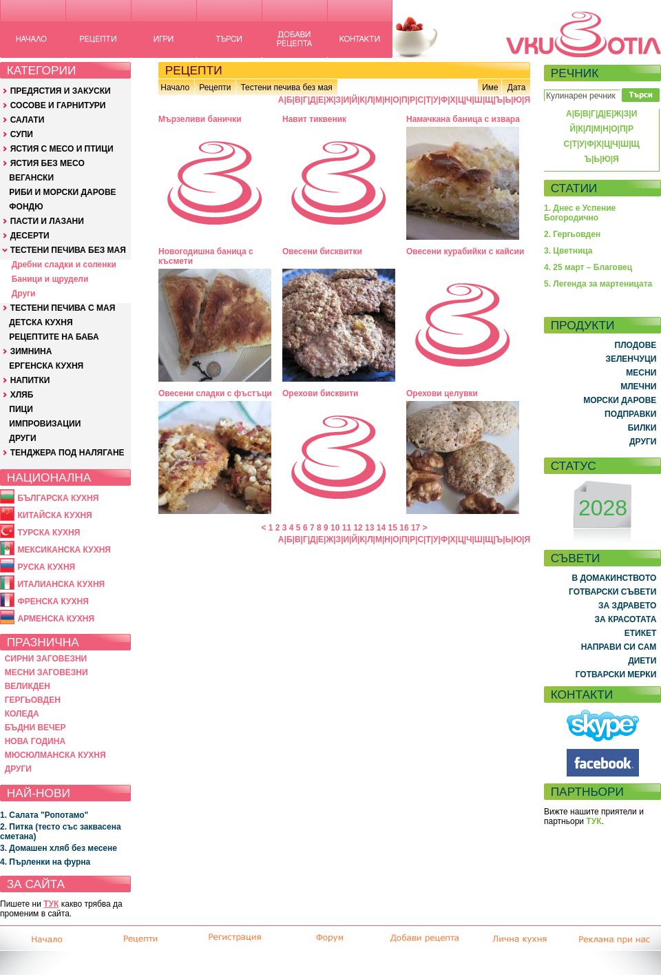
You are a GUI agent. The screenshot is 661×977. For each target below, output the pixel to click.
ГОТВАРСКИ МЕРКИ (616, 674)
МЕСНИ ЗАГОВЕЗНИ (46, 672)
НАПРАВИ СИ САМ (619, 647)
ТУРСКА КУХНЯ (48, 532)
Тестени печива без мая (286, 87)
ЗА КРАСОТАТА (626, 619)
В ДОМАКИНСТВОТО (613, 578)
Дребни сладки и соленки (64, 264)
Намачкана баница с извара (463, 119)
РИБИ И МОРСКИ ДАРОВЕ (62, 192)
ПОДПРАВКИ (630, 414)
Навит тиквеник (314, 119)
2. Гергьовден (572, 234)
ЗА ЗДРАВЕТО (627, 605)
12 (357, 528)
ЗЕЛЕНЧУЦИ (630, 359)
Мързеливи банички (200, 119)
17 (415, 528)
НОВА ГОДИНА (35, 741)
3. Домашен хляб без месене (58, 848)
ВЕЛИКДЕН (27, 686)
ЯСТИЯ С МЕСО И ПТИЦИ (62, 149)
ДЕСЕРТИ (30, 235)
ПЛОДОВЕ (636, 345)
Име (490, 87)
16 (403, 528)
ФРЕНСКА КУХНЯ (52, 601)
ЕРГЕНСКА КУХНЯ (46, 366)
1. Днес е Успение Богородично (580, 213)
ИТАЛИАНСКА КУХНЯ (61, 584)
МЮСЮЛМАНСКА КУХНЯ (55, 755)
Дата (516, 87)
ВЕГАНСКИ (31, 178)
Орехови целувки (442, 393)
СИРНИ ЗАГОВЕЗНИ (46, 659)
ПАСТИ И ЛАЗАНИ (47, 221)
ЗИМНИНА (31, 351)
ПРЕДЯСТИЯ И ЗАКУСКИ (60, 91)
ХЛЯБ (22, 395)
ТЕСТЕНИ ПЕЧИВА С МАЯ (63, 308)
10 (334, 528)
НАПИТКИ (30, 380)
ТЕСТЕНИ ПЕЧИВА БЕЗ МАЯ (68, 250)
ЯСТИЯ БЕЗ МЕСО (47, 163)
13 (369, 528)
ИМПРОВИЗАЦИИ (45, 424)
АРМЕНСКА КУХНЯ (55, 619)
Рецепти (215, 87)
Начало (174, 87)
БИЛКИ (642, 428)
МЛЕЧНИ (638, 386)
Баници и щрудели (50, 279)
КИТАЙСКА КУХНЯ (54, 515)
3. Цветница (568, 251)
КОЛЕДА (22, 714)
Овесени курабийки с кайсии (465, 251)
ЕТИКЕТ (641, 633)
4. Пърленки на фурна (45, 862)
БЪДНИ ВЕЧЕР (35, 727)
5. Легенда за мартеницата (598, 284)
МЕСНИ (641, 373)
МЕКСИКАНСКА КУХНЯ (64, 550)
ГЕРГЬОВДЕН (33, 700)
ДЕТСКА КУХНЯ (40, 322)
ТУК (51, 904)
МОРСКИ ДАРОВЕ (619, 400)
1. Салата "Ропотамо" (44, 815)
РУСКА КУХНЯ (46, 567)
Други (24, 293)
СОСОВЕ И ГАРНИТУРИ (58, 105)
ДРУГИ (22, 438)
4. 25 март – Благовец (588, 267)
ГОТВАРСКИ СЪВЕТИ (612, 592)
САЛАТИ (27, 120)
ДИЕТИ (642, 661)
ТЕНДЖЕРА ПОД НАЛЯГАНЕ (67, 452)
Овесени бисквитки (322, 251)
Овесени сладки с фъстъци (215, 393)
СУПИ (21, 134)
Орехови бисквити (320, 393)
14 (381, 528)
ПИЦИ (21, 409)
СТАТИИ (574, 188)
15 (392, 528)
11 (346, 528)
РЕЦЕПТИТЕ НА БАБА (53, 337)
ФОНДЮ (26, 207)
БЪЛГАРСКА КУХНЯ (57, 498)
